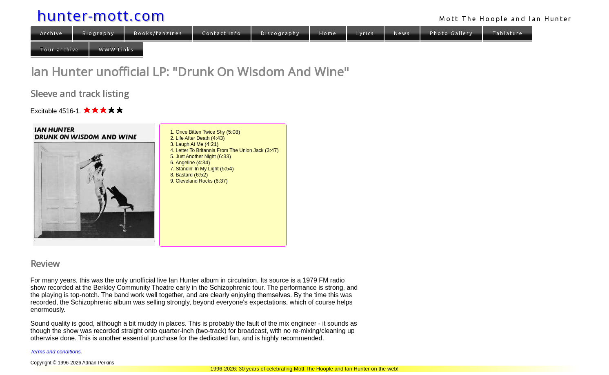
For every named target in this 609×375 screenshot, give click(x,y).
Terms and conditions (56, 352)
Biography (98, 33)
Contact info (221, 33)
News (402, 33)
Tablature (507, 33)
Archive (51, 33)
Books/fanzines (158, 33)
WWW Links (116, 49)
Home (328, 33)
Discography (280, 33)
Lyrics (365, 33)
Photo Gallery (451, 33)
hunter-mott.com (101, 15)
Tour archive (59, 49)
